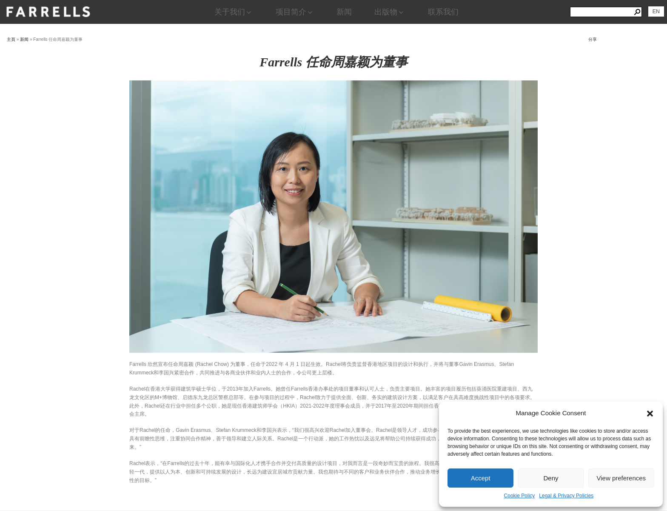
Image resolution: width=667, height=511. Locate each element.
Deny (550, 478)
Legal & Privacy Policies (566, 496)
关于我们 (233, 12)
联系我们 (443, 12)
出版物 (389, 12)
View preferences (621, 478)
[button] (650, 413)
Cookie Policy (519, 496)
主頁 (11, 39)
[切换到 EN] (656, 11)
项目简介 (295, 12)
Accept (480, 478)
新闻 (344, 12)
